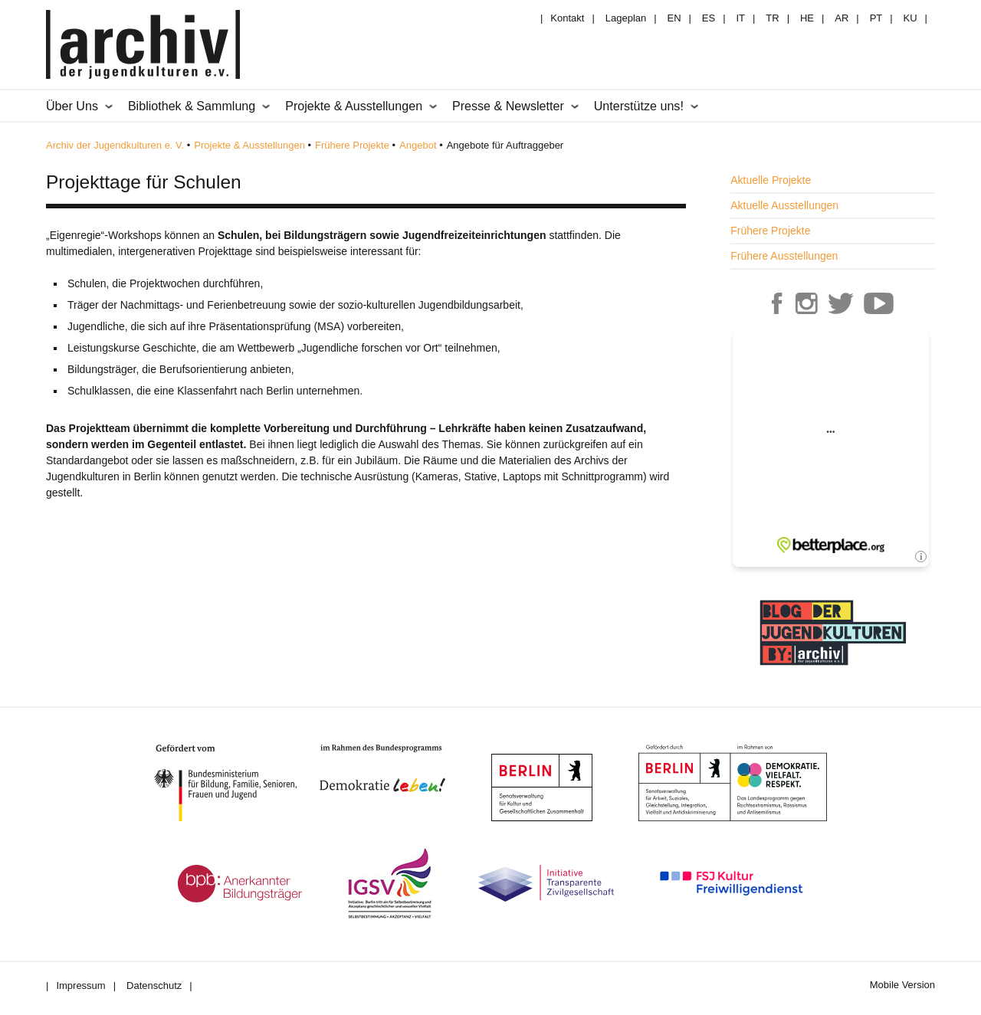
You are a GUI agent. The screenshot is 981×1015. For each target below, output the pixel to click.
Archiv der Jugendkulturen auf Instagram (806, 303)
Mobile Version (902, 984)
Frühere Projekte (352, 145)
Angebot (417, 145)
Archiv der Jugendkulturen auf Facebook (777, 303)
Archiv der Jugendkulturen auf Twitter (840, 303)
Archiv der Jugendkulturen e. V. (115, 145)
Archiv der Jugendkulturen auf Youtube (878, 303)
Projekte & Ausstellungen (249, 145)
